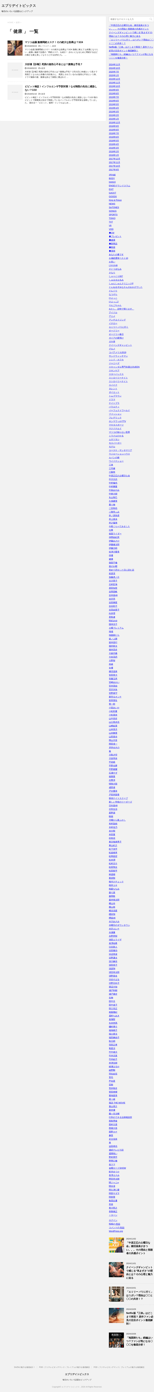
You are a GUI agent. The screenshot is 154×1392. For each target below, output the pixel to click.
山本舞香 (113, 733)
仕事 (111, 530)
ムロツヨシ (114, 439)
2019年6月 (114, 101)
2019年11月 (114, 82)
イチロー (113, 323)
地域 (111, 631)
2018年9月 (114, 126)
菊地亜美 (113, 1095)
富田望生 (113, 700)
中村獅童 (113, 486)
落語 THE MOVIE (117, 1103)
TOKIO (112, 218)
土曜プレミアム (116, 628)
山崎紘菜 (113, 726)
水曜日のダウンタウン (119, 925)
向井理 (112, 613)
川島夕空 (113, 755)
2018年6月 (114, 137)
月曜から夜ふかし (117, 820)
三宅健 (112, 468)
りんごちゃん (115, 305)
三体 (111, 465)
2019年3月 (114, 111)
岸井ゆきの (114, 747)
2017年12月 (114, 159)
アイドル (113, 312)
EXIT (111, 189)
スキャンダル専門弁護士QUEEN (124, 367)
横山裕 (112, 907)
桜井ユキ (113, 885)
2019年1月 (114, 119)
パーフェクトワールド (119, 410)
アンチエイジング (117, 320)
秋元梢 (112, 1041)
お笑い (112, 262)
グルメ (112, 349)
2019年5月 (114, 104)
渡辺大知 (113, 987)
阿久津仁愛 (114, 1190)
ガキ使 (112, 341)
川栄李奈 (113, 758)
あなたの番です (116, 254)
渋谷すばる (114, 979)
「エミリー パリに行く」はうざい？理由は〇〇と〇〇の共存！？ (139, 1295)
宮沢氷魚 (113, 689)
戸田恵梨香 (114, 794)
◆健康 (112, 240)
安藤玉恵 (113, 678)
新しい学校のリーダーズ (120, 802)
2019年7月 (114, 97)
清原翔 (112, 968)
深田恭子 (113, 965)
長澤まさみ (114, 1175)
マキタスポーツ (116, 425)
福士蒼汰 (113, 1034)
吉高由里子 (114, 610)
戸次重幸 (113, 791)
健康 (54, 46)
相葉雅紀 (113, 1012)
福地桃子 (113, 1030)
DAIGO (112, 182)
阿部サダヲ (114, 1193)
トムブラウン (115, 396)
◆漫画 (112, 251)
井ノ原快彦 (114, 515)
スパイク (113, 385)
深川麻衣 (113, 961)
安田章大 (113, 675)
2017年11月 (114, 162)
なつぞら (113, 294)
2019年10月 (114, 86)
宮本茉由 (113, 686)
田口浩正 (113, 1008)
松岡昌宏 (113, 856)
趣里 (111, 1135)
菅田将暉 (113, 1092)
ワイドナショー (116, 461)
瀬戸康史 (113, 994)
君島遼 (112, 617)
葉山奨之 (113, 1106)
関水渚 (112, 1186)
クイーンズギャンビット (120, 345)
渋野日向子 (114, 983)
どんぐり (113, 291)
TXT (111, 222)
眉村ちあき (114, 1016)
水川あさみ (114, 921)
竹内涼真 (113, 1055)
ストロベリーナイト (118, 378)
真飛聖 (112, 1019)
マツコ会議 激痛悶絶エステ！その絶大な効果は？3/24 (54, 42)
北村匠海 (113, 584)
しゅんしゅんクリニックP (121, 283)
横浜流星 (113, 910)
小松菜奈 (113, 715)
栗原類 (112, 878)
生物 (111, 997)
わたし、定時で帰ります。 (121, 309)
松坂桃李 (113, 852)
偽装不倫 (113, 562)
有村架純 (113, 823)
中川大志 (113, 479)
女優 (111, 668)
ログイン (113, 1220)
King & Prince (115, 200)
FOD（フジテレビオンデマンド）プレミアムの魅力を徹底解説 (64, 1367)
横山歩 (112, 903)
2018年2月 (114, 151)
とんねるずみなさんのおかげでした (126, 287)
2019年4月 (114, 108)
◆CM (111, 233)
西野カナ (113, 1132)
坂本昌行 (113, 642)
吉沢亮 (112, 599)
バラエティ (46, 46)
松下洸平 (113, 849)
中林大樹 (113, 494)
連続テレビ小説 (116, 1150)
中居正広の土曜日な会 (119, 475)
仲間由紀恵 (114, 537)
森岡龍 (112, 896)
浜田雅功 (113, 950)
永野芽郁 (113, 936)
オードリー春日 (116, 334)
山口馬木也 (114, 722)
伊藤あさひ (114, 541)
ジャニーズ (114, 363)
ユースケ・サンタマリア (120, 450)
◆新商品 (113, 243)
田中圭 (112, 1001)
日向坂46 (113, 805)
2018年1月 (114, 155)
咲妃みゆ (113, 620)
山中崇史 (113, 718)
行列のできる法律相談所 (120, 1117)
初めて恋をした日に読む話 (121, 570)
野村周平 (113, 1157)
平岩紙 (112, 762)
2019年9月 (114, 90)
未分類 (112, 831)
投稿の (114, 1224)
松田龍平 (113, 871)
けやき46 (113, 265)
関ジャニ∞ (114, 1182)
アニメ (112, 316)
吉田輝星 (113, 602)
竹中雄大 (113, 1052)
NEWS (112, 204)
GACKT (112, 193)
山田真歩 (113, 736)
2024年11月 (114, 64)
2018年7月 (114, 133)
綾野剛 (112, 1070)
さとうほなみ (115, 269)
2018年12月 (114, 122)
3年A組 (112, 175)
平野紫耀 (113, 769)
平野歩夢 (113, 765)
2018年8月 (114, 130)
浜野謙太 (113, 958)
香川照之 (113, 1208)
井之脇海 (113, 523)
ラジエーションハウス (119, 454)
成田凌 (112, 787)
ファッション (115, 414)
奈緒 (111, 664)
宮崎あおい (114, 682)
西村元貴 (113, 1124)
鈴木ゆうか (114, 1171)
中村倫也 (113, 483)
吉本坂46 (113, 595)
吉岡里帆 (113, 591)
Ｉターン (113, 1215)
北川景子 (113, 581)
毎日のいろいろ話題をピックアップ (77, 1380)
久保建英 (113, 501)
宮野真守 (113, 693)
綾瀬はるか (114, 1066)
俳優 (111, 555)
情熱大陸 (113, 784)
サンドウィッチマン (118, 356)
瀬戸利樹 (113, 990)
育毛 (111, 1077)
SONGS (113, 211)
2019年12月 (114, 79)
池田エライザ (115, 939)
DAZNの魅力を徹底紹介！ (24, 1367)
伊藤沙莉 (113, 548)
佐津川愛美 (114, 552)
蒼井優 (112, 1110)
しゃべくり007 (116, 276)
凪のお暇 (113, 566)
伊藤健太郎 (114, 544)
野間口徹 (113, 1161)
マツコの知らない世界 (119, 432)
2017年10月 (114, 166)
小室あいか (114, 707)
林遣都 (112, 874)
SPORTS (113, 214)
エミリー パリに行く (118, 327)
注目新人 (113, 947)
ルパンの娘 (114, 457)
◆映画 (112, 247)
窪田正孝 (113, 1045)
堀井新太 (113, 646)
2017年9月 (114, 169)
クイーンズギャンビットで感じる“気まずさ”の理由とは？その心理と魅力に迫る (139, 1272)
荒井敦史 (113, 1088)
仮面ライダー (115, 533)
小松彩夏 (113, 711)
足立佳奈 (113, 1139)
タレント (113, 388)
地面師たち (114, 635)
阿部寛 (112, 1197)
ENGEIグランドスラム (119, 185)
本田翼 (112, 834)
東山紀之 (113, 845)
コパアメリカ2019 (117, 352)
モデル (112, 446)
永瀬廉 (112, 932)
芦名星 (112, 1081)
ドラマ (112, 399)
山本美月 (113, 729)
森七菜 (112, 892)
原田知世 (113, 588)
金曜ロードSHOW (117, 1168)
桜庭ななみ (114, 889)
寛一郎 (112, 704)
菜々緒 (112, 1099)
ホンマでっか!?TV (117, 421)
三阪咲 (112, 472)
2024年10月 (114, 68)
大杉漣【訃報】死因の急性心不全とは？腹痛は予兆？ (54, 64)
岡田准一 (113, 744)
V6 (110, 225)
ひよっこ (113, 298)
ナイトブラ (114, 403)
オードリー (114, 330)
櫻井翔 (112, 914)
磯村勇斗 (113, 1026)
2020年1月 (114, 75)
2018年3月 (114, 148)
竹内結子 (113, 1059)
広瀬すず (113, 773)
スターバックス (116, 374)
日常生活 (113, 809)
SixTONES (114, 207)
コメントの (116, 1227)
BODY (112, 178)
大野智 (112, 660)
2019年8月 (114, 93)
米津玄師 (113, 1063)
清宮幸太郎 (114, 972)
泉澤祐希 (113, 943)
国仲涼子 (113, 624)
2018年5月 (114, 140)
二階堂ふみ (114, 512)
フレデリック (115, 417)
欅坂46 (112, 918)
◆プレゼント (115, 236)
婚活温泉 (113, 671)
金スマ (112, 1164)
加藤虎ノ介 (114, 577)
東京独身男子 (115, 842)
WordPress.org (116, 1231)
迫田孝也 (113, 1146)
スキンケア (114, 370)
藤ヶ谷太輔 (114, 1113)
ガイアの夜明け (116, 338)
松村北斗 (113, 863)
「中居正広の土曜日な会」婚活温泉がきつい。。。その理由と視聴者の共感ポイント (139, 1248)
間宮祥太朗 (114, 1179)
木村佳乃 (113, 827)
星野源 (112, 813)
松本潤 (112, 860)
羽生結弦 (113, 1074)
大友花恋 (113, 657)
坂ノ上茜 (113, 639)
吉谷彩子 (113, 606)
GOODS (113, 196)
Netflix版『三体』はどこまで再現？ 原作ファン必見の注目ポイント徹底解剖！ (139, 1318)
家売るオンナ (115, 697)
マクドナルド (115, 428)
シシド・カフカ (116, 359)
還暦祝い (113, 1153)
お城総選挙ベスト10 (118, 258)
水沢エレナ (114, 929)
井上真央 (113, 519)
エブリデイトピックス (19, 6)
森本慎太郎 (114, 900)
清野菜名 (113, 976)
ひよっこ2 (114, 301)
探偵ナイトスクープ (118, 798)
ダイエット (114, 392)
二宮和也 (113, 508)
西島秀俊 (113, 1121)
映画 (111, 816)
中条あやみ (114, 490)
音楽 (111, 1204)
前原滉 (112, 573)
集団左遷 (113, 1200)
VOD (111, 229)
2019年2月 (114, 115)
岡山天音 (113, 740)
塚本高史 (113, 649)
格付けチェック (116, 881)
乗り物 (112, 504)
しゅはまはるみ (116, 280)
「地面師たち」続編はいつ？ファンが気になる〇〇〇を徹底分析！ (139, 1341)
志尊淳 (112, 780)
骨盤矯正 (113, 1211)
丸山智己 (113, 497)
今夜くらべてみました (119, 526)
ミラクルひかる (116, 436)
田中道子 (113, 1005)
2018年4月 (114, 144)
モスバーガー (115, 443)
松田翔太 (113, 867)
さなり (112, 272)
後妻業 (112, 776)
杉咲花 (112, 838)
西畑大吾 (113, 1128)
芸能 (111, 1084)
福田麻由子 (114, 1037)
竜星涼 (112, 1048)
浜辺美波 (113, 954)
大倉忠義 (113, 653)
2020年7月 (114, 72)
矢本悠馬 (113, 1023)
